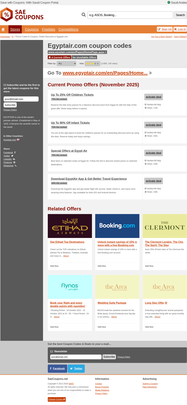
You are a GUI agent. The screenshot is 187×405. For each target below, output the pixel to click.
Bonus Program (102, 387)
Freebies (48, 29)
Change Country (56, 399)
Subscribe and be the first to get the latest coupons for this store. (22, 88)
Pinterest (8, 162)
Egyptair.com (10, 140)
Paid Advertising (150, 387)
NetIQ (71, 384)
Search (180, 15)
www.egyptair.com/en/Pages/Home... (105, 72)
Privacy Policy (10, 110)
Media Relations (102, 390)
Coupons (32, 29)
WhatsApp (9, 165)
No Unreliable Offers (84, 57)
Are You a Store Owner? (161, 37)
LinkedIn (8, 159)
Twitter (7, 156)
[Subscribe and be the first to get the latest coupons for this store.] (21, 99)
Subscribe (10, 105)
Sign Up (165, 29)
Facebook (8, 152)
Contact (98, 384)
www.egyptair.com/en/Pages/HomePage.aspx (77, 52)
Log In (180, 29)
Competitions (68, 29)
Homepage (5, 37)
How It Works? (180, 37)
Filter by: (52, 63)
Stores (15, 29)
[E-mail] (76, 357)
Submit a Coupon (150, 384)
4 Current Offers (59, 57)
